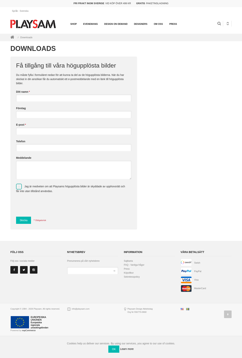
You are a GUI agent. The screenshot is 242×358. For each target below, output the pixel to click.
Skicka (23, 220)
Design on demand (115, 24)
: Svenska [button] (21, 11)
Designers (140, 24)
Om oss (158, 24)
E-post (21, 125)
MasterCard (200, 288)
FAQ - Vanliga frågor (134, 265)
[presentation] (45, 203)
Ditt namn (23, 92)
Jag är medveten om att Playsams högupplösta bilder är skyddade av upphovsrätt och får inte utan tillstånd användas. (70, 188)
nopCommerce (29, 330)
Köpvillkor (129, 273)
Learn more (127, 348)
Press (173, 24)
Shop (73, 24)
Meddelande (23, 157)
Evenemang (90, 24)
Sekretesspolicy (132, 277)
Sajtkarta (128, 261)
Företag (21, 108)
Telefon (20, 141)
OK (114, 349)
